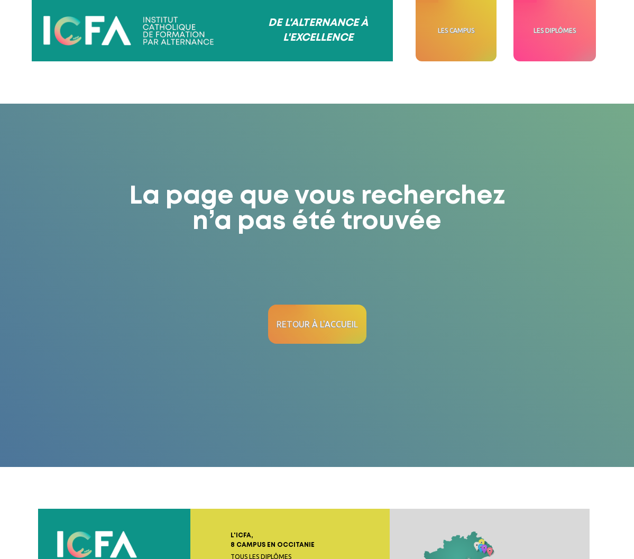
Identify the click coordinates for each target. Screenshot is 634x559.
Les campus (456, 30)
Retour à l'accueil (317, 324)
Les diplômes (555, 30)
